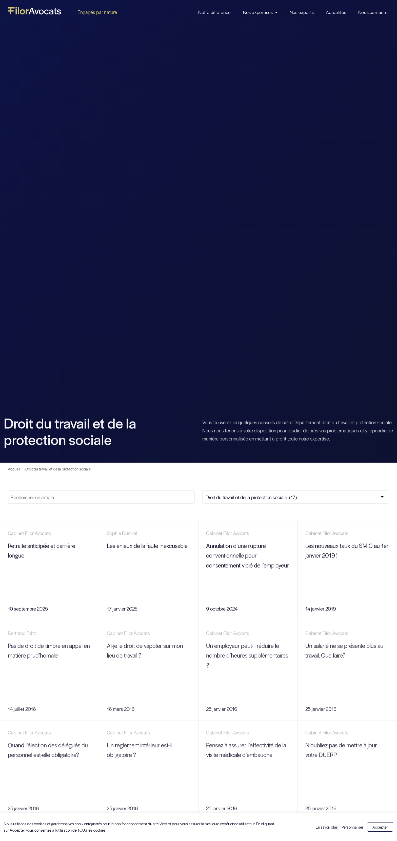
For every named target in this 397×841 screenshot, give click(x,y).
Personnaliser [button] (352, 827)
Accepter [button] (380, 827)
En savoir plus (327, 827)
